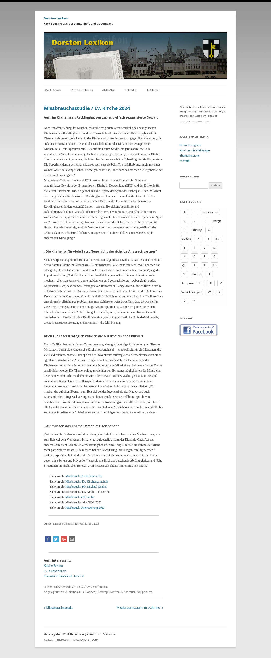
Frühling (197, 230)
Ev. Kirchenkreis (55, 571)
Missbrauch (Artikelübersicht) (83, 476)
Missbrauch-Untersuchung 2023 (85, 507)
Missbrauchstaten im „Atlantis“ (140, 607)
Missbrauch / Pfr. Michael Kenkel (86, 486)
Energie (216, 221)
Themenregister (189, 155)
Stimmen (131, 89)
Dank (95, 639)
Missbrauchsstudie (58, 607)
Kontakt (153, 89)
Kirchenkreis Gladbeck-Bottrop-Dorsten (94, 592)
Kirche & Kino (53, 565)
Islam (218, 238)
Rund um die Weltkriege (194, 150)
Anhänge (108, 89)
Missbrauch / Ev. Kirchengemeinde (87, 481)
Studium (197, 274)
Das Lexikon (52, 89)
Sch (214, 265)
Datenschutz (81, 639)
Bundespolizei (210, 212)
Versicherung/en (191, 292)
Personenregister (190, 145)
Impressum (63, 639)
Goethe (186, 238)
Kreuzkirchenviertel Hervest (64, 576)
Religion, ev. (144, 592)
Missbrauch (128, 592)
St (184, 274)
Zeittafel (184, 161)
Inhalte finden (82, 89)
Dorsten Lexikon (56, 18)
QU (184, 265)
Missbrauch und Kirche (79, 497)
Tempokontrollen (192, 283)
